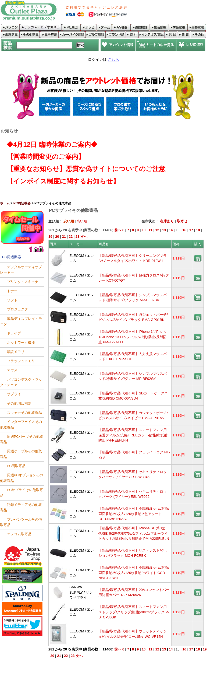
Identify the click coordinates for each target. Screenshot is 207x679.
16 (184, 230)
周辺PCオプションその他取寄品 (21, 478)
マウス (12, 370)
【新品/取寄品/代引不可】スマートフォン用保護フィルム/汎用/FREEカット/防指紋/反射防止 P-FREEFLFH (132, 435)
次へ (83, 236)
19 (50, 236)
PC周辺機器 (22, 203)
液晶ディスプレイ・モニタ (21, 321)
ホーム (5, 203)
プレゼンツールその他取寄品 (21, 522)
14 (171, 230)
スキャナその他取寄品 (24, 413)
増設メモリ (15, 352)
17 (191, 230)
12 (157, 230)
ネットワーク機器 (21, 343)
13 (164, 230)
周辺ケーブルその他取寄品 (21, 454)
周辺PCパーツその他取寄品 (21, 439)
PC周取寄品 (16, 466)
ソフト (12, 300)
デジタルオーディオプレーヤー (21, 269)
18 (198, 230)
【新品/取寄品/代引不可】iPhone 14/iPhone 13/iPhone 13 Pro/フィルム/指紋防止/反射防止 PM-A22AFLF (132, 337)
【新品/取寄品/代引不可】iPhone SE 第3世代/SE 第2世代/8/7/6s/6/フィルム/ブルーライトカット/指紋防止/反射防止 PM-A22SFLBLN (133, 533)
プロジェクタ (17, 309)
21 (64, 236)
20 (57, 236)
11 (150, 230)
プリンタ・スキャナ (22, 282)
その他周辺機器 (19, 403)
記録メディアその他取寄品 (21, 507)
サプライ (14, 394)
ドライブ (14, 333)
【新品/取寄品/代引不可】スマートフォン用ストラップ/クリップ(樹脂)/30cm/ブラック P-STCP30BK (133, 612)
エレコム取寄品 (19, 534)
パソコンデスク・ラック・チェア (21, 382)
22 (71, 236)
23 (77, 236)
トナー (12, 291)
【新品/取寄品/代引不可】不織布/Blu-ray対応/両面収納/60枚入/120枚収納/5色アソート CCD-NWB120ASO (133, 513)
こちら (113, 59)
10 (143, 230)
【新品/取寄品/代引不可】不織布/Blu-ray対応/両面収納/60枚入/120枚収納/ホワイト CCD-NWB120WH (133, 572)
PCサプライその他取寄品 (21, 493)
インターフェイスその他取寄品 (21, 424)
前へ (117, 230)
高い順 (82, 221)
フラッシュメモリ (21, 361)
